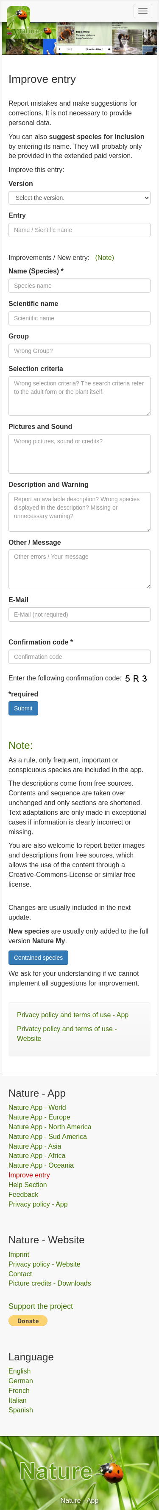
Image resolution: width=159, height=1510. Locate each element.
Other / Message (34, 542)
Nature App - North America (50, 1126)
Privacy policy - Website (44, 1264)
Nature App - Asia (34, 1146)
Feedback (23, 1194)
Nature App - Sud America (47, 1136)
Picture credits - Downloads (49, 1283)
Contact (20, 1274)
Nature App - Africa (36, 1155)
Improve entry (29, 1175)
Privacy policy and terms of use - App (72, 1014)
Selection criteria (35, 368)
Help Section (27, 1184)
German (20, 1380)
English (19, 1371)
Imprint (18, 1254)
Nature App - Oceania (41, 1165)
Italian (17, 1400)
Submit (23, 708)
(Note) (104, 257)
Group (18, 336)
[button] (13, 38)
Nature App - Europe (39, 1117)
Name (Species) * (36, 271)
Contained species (38, 957)
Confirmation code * (40, 642)
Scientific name (33, 303)
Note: (20, 745)
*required (23, 694)
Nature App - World (37, 1107)
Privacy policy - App (38, 1204)
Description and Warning (48, 484)
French (19, 1390)
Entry (17, 215)
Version (20, 183)
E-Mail (18, 599)
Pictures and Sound (40, 426)
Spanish (20, 1410)
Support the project (40, 1306)
